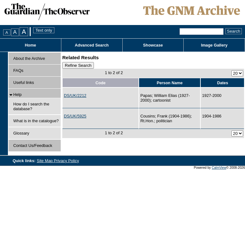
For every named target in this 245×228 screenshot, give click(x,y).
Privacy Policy (66, 160)
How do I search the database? (31, 106)
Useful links (23, 82)
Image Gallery (214, 45)
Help (17, 94)
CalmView (219, 167)
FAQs (18, 70)
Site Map (45, 160)
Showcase (153, 45)
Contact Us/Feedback (32, 145)
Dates (222, 82)
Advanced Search (91, 45)
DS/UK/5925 (75, 116)
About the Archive (29, 58)
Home (30, 45)
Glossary (21, 133)
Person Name (170, 82)
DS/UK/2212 (75, 95)
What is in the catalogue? (36, 120)
